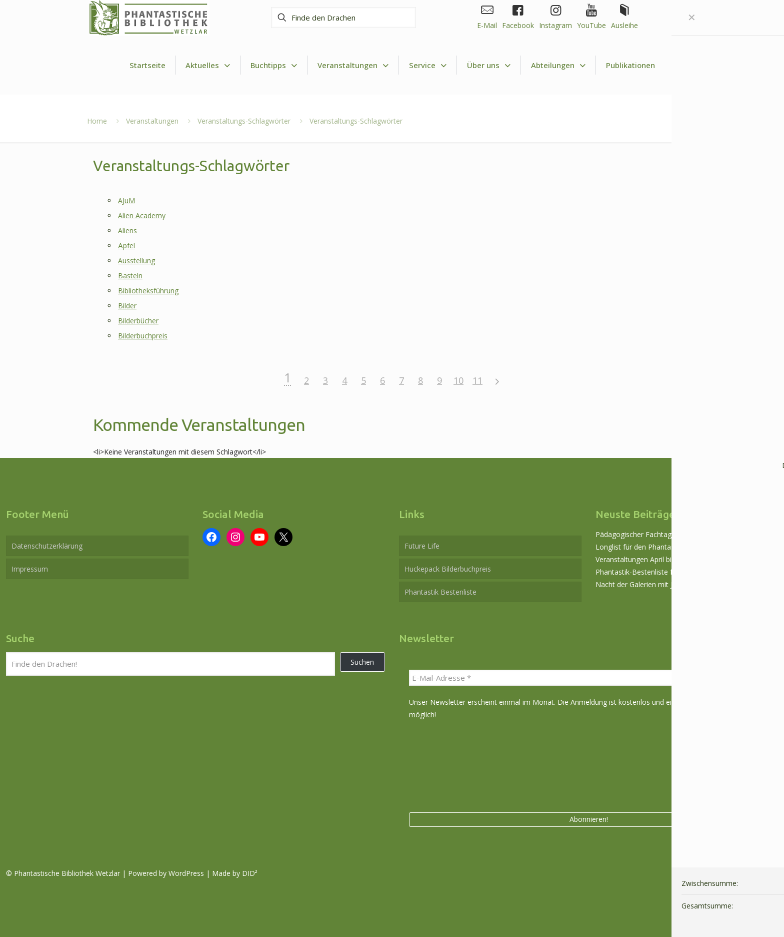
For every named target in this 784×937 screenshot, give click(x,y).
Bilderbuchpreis (143, 335)
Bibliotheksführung (148, 290)
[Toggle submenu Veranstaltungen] (353, 65)
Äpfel (126, 245)
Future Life (422, 546)
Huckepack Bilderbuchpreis (447, 569)
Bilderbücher (138, 320)
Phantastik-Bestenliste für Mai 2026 (653, 572)
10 (459, 380)
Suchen (362, 662)
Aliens (127, 230)
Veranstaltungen (152, 121)
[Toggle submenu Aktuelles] (208, 65)
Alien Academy (142, 215)
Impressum (30, 569)
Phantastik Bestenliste (440, 592)
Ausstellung (136, 260)
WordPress (186, 873)
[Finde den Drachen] (343, 17)
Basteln (130, 275)
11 (477, 380)
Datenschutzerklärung (47, 546)
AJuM (126, 200)
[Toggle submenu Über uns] (489, 65)
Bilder (127, 305)
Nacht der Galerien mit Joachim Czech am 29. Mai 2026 (685, 584)
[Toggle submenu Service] (428, 65)
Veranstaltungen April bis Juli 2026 (650, 559)
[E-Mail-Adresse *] (588, 678)
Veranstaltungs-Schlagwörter (244, 121)
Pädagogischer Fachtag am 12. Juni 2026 (661, 534)
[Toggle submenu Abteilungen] (558, 65)
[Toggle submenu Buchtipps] (274, 65)
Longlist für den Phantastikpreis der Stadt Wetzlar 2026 (685, 547)
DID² (250, 873)
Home (97, 121)
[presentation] (450, 764)
